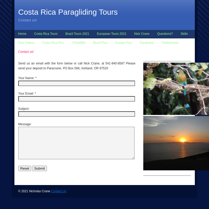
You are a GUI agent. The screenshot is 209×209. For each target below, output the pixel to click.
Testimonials (170, 43)
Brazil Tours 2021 (77, 34)
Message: (25, 124)
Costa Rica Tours (46, 34)
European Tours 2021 (112, 34)
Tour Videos (26, 43)
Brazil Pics (100, 43)
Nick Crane (141, 34)
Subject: (23, 109)
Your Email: (26, 93)
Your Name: (26, 78)
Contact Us (58, 197)
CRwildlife (78, 43)
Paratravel (147, 43)
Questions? (165, 34)
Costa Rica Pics (53, 43)
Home (22, 34)
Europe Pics (123, 43)
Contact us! (26, 52)
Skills (184, 34)
